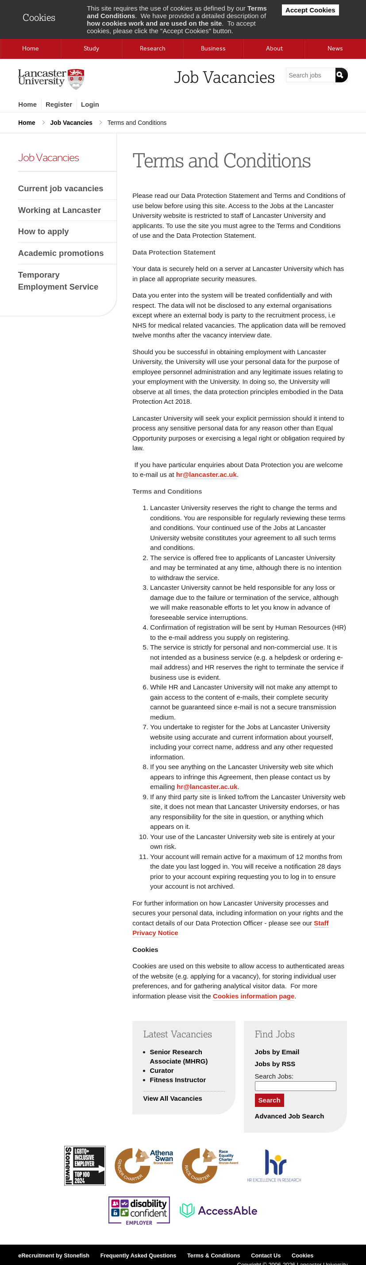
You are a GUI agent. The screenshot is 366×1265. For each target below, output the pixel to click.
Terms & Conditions (213, 1256)
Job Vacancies (71, 122)
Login (90, 104)
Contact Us (266, 1256)
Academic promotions (61, 253)
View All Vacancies (172, 1098)
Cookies (302, 1256)
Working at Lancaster (59, 210)
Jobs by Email (277, 1052)
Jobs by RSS (275, 1064)
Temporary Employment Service (58, 281)
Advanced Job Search (289, 1116)
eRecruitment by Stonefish (53, 1256)
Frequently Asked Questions (138, 1256)
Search (269, 1100)
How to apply (43, 231)
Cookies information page (253, 996)
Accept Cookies (310, 10)
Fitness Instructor (178, 1079)
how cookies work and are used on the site (154, 23)
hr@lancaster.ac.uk (206, 474)
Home (27, 104)
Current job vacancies (61, 188)
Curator (162, 1070)
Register (59, 104)
